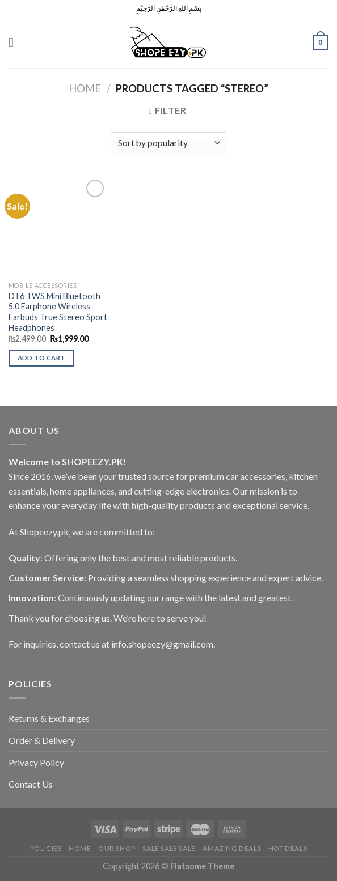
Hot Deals (287, 848)
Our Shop (117, 848)
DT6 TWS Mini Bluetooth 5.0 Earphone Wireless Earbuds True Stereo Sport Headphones (58, 312)
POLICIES (46, 848)
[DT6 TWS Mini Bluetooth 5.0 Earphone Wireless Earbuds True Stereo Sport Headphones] (58, 226)
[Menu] (15, 42)
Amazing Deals (232, 848)
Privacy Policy (36, 762)
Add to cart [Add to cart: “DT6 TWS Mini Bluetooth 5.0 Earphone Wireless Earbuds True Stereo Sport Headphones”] (42, 357)
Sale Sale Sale (169, 848)
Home (85, 88)
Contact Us (31, 783)
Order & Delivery (42, 740)
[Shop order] (168, 143)
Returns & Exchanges (49, 718)
